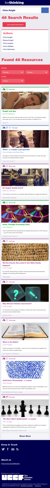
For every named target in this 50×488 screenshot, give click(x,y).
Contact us (38, 485)
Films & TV (5, 122)
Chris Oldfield (8, 46)
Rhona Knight (8, 40)
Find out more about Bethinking (10, 463)
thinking (14, 2)
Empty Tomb (6, 161)
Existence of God (7, 315)
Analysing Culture (7, 236)
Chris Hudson (8, 43)
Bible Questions (6, 197)
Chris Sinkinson (9, 49)
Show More (25, 436)
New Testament (6, 353)
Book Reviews (14, 392)
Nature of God (22, 430)
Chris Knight (7, 37)
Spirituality (13, 197)
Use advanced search (15, 24)
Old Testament (14, 353)
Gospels (20, 392)
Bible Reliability (6, 277)
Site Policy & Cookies (27, 485)
